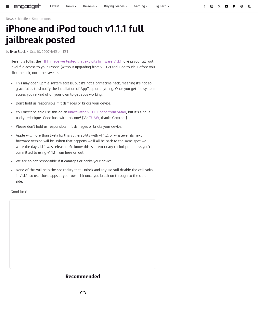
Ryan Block (18, 51)
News (70, 6)
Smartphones (41, 18)
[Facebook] (204, 6)
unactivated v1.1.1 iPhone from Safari (97, 112)
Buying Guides (114, 6)
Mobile (23, 18)
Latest (54, 6)
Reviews (89, 6)
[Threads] (242, 6)
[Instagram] (212, 6)
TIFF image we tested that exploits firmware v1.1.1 (82, 61)
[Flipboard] (234, 6)
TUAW (94, 118)
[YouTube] (227, 6)
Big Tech (160, 6)
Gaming (139, 6)
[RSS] (249, 6)
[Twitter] (219, 6)
